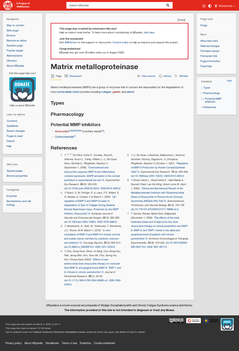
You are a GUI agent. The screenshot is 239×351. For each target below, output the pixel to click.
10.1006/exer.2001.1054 (148, 176)
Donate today (121, 42)
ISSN (103, 188)
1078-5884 (109, 222)
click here (149, 32)
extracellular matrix (68, 92)
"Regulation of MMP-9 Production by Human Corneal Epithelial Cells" (159, 168)
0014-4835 (112, 188)
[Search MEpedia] (119, 5)
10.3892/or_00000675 (80, 247)
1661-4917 (159, 247)
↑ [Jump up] (65, 193)
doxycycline (62, 131)
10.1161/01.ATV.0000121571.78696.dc (155, 209)
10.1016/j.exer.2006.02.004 (82, 188)
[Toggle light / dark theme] (204, 6)
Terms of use (69, 343)
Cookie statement (104, 343)
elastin (130, 92)
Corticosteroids (64, 137)
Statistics (85, 343)
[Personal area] (225, 5)
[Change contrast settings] (210, 6)
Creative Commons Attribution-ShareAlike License (59, 332)
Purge (203, 25)
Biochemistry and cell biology (19, 203)
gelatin (116, 92)
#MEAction (71, 42)
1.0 (68, 154)
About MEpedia (33, 343)
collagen (106, 92)
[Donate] (23, 88)
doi (66, 188)
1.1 (71, 154)
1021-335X (107, 247)
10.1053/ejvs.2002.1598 (81, 222)
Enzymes (12, 196)
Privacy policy (13, 343)
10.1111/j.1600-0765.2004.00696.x (87, 280)
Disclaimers (52, 343)
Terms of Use (127, 332)
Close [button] (181, 20)
